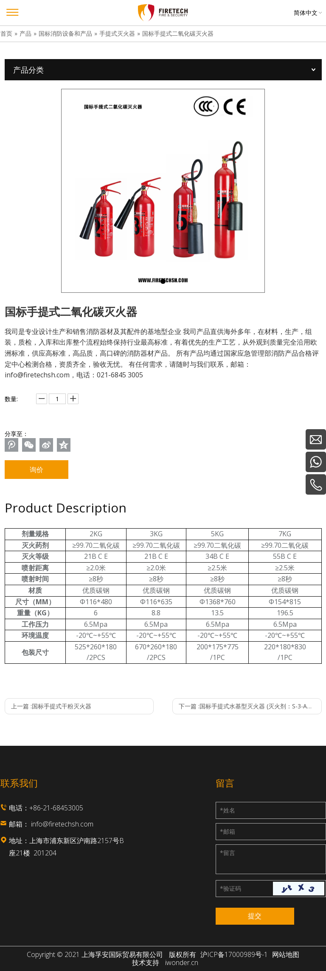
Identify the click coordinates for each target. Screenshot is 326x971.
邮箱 (227, 831)
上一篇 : (51, 706)
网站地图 (285, 955)
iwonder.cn (181, 963)
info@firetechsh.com (62, 824)
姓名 (227, 810)
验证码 (230, 888)
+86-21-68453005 (56, 807)
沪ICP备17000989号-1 (234, 955)
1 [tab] (163, 281)
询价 (36, 469)
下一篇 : (250, 706)
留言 (227, 853)
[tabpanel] (163, 190)
